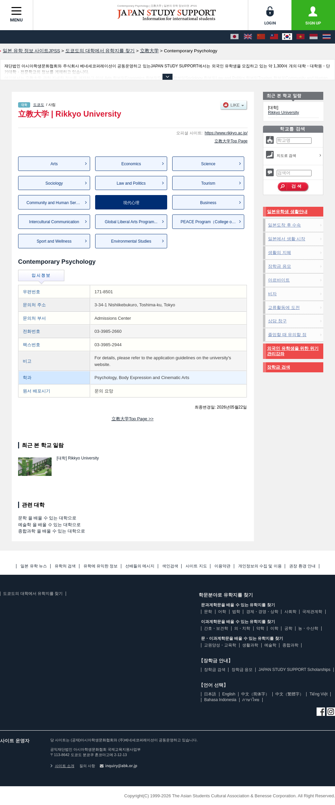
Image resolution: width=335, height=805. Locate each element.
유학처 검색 (65, 566)
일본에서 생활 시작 (286, 238)
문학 (208, 611)
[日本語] (234, 37)
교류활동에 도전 (284, 307)
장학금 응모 (279, 266)
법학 (236, 611)
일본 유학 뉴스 (33, 566)
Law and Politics (131, 183)
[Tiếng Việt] (300, 37)
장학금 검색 (278, 367)
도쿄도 (38, 105)
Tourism (208, 183)
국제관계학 (312, 611)
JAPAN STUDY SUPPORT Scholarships (295, 669)
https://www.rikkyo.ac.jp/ (226, 133)
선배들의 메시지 (139, 566)
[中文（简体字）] (261, 37)
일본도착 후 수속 (284, 225)
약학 (260, 628)
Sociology (54, 183)
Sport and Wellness (54, 241)
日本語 (210, 694)
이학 (274, 628)
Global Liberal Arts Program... (131, 222)
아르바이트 (279, 280)
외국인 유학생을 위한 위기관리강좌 (293, 351)
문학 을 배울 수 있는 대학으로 (47, 517)
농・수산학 (308, 628)
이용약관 (222, 566)
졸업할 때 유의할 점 (287, 334)
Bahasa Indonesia (220, 699)
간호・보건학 (216, 628)
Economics (131, 164)
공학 (288, 628)
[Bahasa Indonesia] (314, 37)
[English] (248, 37)
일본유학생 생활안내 (287, 211)
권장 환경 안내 (302, 566)
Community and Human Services (55, 202)
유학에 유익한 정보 (100, 566)
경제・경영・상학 (262, 611)
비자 (272, 293)
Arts (54, 164)
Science (208, 164)
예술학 (270, 645)
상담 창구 (277, 320)
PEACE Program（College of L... (210, 222)
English (228, 694)
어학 (222, 611)
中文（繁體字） (289, 694)
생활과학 (250, 645)
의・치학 (242, 628)
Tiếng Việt (319, 694)
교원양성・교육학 (220, 645)
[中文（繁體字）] (274, 37)
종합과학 (290, 645)
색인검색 (170, 566)
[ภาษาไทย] (327, 37)
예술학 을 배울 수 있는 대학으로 (49, 524)
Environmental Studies (131, 241)
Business (208, 202)
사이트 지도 (196, 566)
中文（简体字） (255, 694)
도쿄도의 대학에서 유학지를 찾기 (33, 593)
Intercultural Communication (54, 222)
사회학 (290, 611)
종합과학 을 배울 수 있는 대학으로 (51, 531)
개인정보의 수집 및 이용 (260, 566)
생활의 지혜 (279, 252)
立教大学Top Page (231, 141)
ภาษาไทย (250, 699)
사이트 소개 (62, 766)
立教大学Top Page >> (133, 418)
